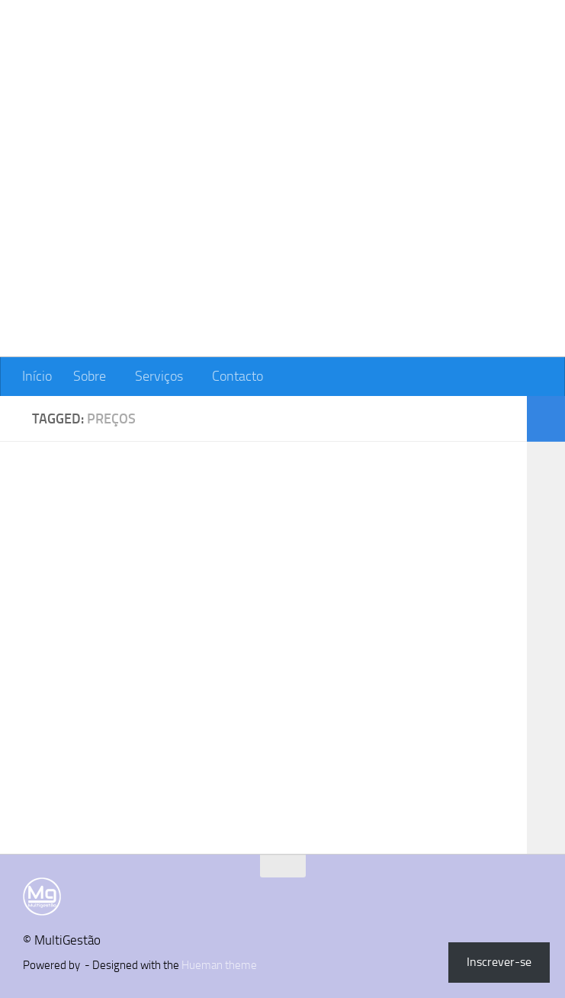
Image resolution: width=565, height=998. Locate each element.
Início (37, 376)
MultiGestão (115, 56)
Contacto (237, 376)
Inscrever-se (499, 962)
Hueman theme (219, 965)
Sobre (89, 376)
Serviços (159, 376)
